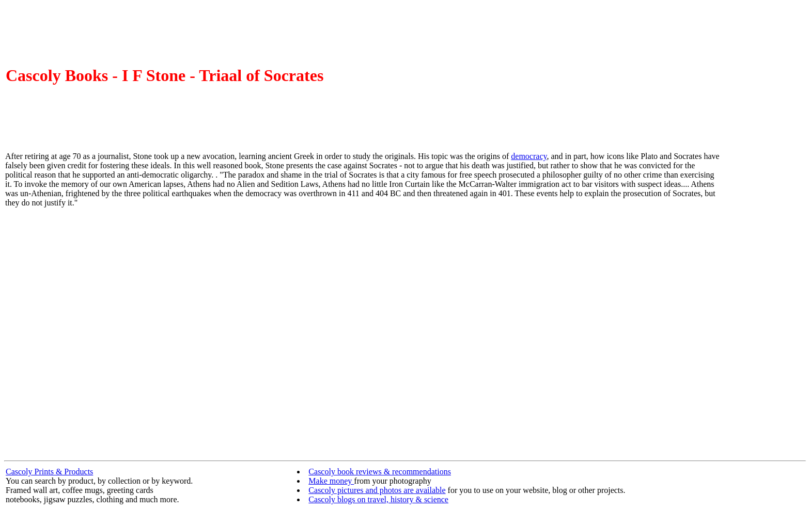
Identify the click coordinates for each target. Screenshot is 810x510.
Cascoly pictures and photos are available (376, 490)
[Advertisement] (763, 298)
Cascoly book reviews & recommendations (379, 471)
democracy (529, 156)
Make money (331, 480)
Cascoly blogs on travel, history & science (378, 499)
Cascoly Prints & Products (49, 471)
